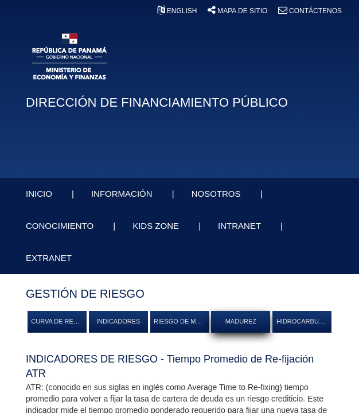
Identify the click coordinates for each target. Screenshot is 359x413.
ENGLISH (178, 11)
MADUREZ (240, 321)
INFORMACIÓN (123, 193)
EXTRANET (50, 258)
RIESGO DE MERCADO (181, 321)
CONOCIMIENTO (61, 226)
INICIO (40, 193)
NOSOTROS (217, 193)
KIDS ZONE (156, 226)
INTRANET (240, 226)
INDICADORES (118, 321)
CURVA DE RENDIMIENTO (58, 321)
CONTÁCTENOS (310, 11)
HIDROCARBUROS (303, 321)
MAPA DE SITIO (239, 11)
